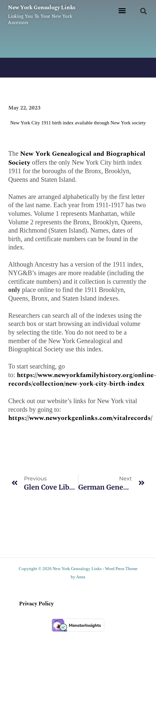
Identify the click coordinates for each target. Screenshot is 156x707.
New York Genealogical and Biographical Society (76, 158)
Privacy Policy (36, 604)
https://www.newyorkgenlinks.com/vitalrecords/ (80, 418)
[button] (122, 10)
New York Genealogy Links (41, 7)
